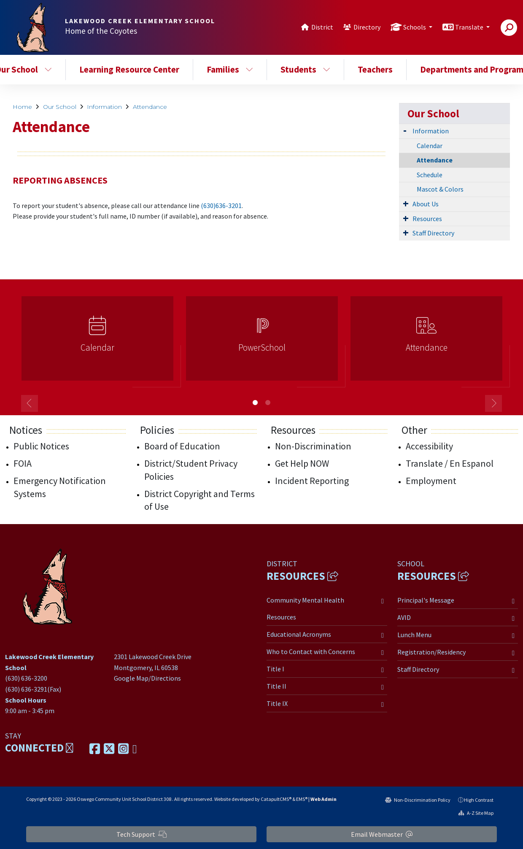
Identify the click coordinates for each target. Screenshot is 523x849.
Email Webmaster (381, 834)
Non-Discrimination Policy (417, 800)
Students (305, 69)
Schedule (429, 174)
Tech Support (141, 834)
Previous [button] (29, 403)
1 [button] (255, 402)
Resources (427, 218)
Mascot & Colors (440, 189)
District (322, 27)
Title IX (277, 703)
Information (104, 107)
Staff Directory (433, 233)
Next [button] (493, 403)
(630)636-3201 (221, 205)
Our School (59, 107)
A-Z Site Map (475, 813)
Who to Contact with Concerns (311, 651)
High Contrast (478, 800)
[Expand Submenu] (405, 130)
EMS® (301, 799)
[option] (97, 342)
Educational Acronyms (299, 634)
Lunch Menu (414, 634)
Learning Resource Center (129, 69)
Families (230, 69)
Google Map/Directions (147, 678)
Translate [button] (470, 27)
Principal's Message (425, 600)
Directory (366, 27)
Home (22, 107)
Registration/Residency (431, 652)
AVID (404, 617)
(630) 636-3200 (26, 678)
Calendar (429, 145)
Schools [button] (415, 27)
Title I (275, 669)
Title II (276, 686)
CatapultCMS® (276, 799)
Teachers (375, 69)
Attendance (150, 107)
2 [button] (268, 402)
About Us (425, 204)
